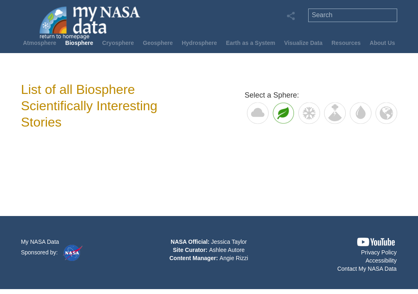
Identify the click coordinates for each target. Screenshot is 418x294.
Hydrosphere (199, 43)
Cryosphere (118, 43)
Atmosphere (39, 43)
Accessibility (380, 260)
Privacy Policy (379, 252)
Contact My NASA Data (367, 268)
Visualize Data (303, 43)
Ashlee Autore (227, 250)
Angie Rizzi (234, 258)
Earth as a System (251, 43)
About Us (382, 43)
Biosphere (79, 43)
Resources (346, 43)
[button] (376, 242)
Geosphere (158, 43)
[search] (352, 15)
